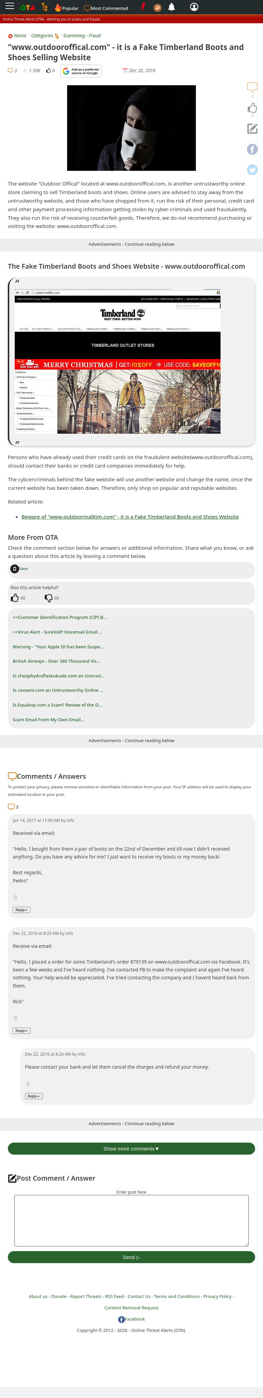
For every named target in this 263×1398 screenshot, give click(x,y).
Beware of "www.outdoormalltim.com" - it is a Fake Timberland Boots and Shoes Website (130, 516)
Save (19, 568)
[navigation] (252, 108)
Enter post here (132, 1192)
